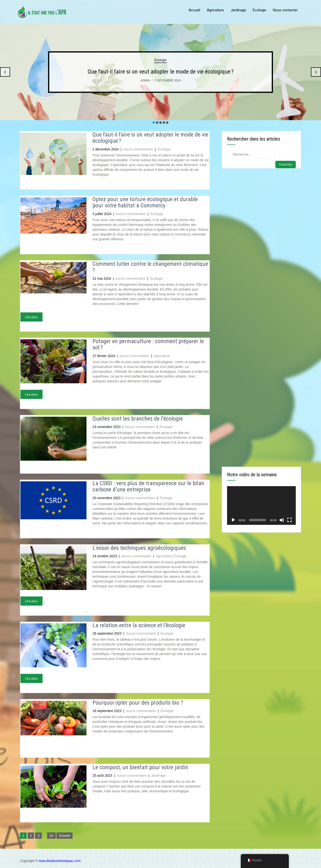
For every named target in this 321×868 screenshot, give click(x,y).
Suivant (64, 835)
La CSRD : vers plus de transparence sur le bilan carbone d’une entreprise (148, 486)
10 (51, 835)
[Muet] (281, 520)
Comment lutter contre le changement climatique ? (150, 266)
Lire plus (31, 317)
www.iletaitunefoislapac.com (60, 861)
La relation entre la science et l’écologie (139, 625)
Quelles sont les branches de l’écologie (138, 418)
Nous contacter (285, 10)
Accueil (194, 10)
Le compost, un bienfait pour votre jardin (140, 767)
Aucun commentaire (138, 149)
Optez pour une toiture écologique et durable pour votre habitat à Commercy (145, 202)
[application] (261, 505)
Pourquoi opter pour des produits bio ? (138, 702)
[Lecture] (233, 520)
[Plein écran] (289, 520)
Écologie (259, 10)
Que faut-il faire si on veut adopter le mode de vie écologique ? (161, 71)
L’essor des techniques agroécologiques (139, 548)
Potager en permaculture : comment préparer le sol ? (148, 344)
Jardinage (238, 10)
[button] (154, 122)
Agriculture (215, 10)
